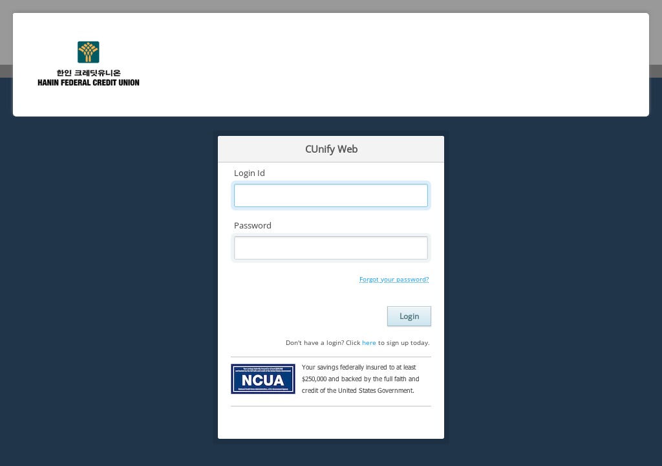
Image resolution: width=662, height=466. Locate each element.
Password (253, 225)
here (369, 342)
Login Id (249, 173)
